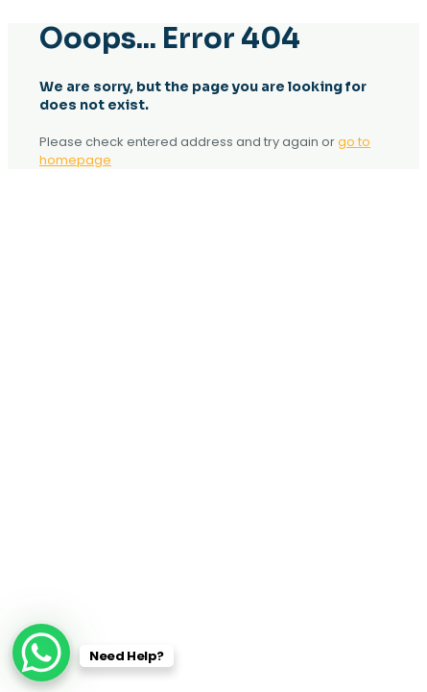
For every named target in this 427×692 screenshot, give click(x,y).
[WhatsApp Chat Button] (41, 652)
